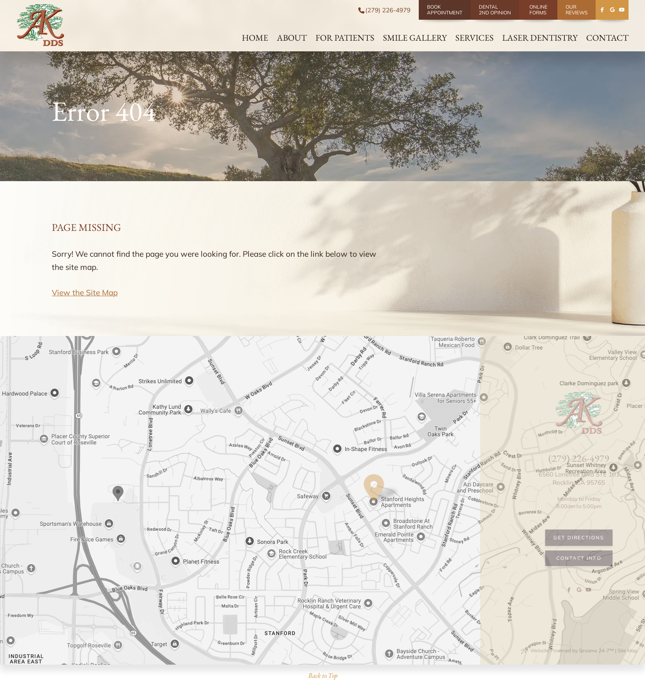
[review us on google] (612, 10)
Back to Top (322, 675)
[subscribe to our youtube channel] (622, 10)
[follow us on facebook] (602, 10)
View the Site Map (85, 292)
